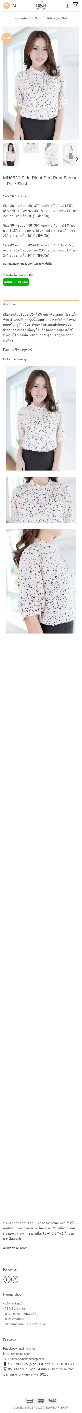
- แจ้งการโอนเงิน (13, 1303)
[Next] (76, 159)
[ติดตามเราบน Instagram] (14, 1279)
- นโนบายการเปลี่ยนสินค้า (19, 1313)
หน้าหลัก (20, 18)
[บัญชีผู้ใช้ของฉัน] (68, 5)
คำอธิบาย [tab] (9, 304)
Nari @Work (56, 18)
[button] (6, 5)
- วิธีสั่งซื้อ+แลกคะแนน (17, 1308)
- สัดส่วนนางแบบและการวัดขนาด (24, 1324)
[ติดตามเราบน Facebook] (7, 1279)
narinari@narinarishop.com (27, 1359)
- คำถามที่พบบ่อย (13, 1318)
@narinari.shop (20, 1354)
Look (36, 18)
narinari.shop (27, 1348)
